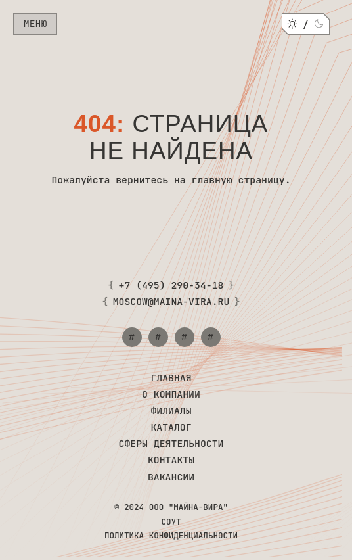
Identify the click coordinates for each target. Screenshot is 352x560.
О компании (171, 394)
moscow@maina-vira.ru (171, 302)
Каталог (170, 427)
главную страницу (238, 180)
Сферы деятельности (171, 444)
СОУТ (171, 521)
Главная (170, 378)
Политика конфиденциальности (171, 535)
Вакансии (171, 477)
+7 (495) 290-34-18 (171, 285)
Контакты (171, 460)
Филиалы (170, 411)
